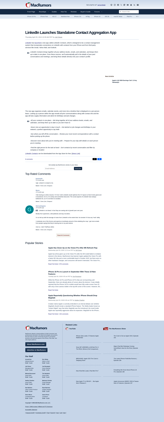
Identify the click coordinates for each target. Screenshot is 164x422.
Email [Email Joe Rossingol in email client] (43, 369)
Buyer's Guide (85, 12)
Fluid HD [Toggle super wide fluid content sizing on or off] (52, 412)
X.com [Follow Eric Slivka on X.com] (47, 362)
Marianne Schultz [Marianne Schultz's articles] (47, 380)
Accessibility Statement (31, 409)
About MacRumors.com (36, 344)
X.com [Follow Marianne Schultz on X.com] (47, 383)
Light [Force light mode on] (61, 412)
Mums (38, 190)
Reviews (74, 12)
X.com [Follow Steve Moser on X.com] (30, 398)
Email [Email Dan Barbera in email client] (26, 391)
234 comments (63, 314)
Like (45, 185)
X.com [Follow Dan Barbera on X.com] (30, 391)
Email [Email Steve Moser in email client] (26, 398)
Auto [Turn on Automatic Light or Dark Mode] (57, 412)
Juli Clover (58, 37)
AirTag (88, 16)
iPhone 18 (97, 16)
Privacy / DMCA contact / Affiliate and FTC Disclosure (39, 406)
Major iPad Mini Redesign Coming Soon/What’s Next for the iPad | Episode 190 (126, 347)
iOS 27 (54, 16)
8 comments (29, 159)
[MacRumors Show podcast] (111, 5)
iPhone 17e (77, 16)
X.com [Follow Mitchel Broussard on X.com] (30, 376)
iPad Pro (129, 16)
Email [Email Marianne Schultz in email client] (43, 383)
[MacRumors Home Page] (38, 5)
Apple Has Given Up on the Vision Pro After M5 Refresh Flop (73, 248)
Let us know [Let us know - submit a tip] (101, 5)
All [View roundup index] (137, 16)
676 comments (63, 264)
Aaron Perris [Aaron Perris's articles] (45, 394)
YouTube (72, 328)
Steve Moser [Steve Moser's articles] (28, 394)
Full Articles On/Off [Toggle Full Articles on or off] (40, 412)
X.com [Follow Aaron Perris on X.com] (47, 398)
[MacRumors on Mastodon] (124, 5)
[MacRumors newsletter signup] (138, 5)
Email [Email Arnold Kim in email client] (26, 362)
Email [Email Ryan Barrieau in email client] (43, 391)
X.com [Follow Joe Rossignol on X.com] (47, 369)
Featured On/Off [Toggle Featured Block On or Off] (30, 412)
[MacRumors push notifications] (131, 5)
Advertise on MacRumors (36, 350)
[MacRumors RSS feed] (134, 5)
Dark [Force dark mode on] (64, 412)
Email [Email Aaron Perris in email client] (43, 398)
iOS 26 (107, 16)
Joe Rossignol (77, 276)
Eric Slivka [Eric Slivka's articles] (45, 359)
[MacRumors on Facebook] (118, 5)
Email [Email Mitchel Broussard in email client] (26, 376)
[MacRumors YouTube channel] (128, 5)
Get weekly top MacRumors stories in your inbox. (63, 165)
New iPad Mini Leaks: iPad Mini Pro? (87, 370)
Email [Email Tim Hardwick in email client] (43, 376)
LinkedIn (28, 43)
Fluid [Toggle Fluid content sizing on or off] (48, 412)
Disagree (49, 185)
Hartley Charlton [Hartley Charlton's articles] (29, 380)
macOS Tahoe (118, 16)
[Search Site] (129, 11)
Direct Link (75, 153)
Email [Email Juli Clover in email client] (26, 369)
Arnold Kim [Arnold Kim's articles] (28, 359)
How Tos (64, 12)
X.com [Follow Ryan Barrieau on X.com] (47, 391)
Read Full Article (53, 264)
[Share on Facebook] (99, 159)
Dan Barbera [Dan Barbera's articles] (28, 387)
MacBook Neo (65, 16)
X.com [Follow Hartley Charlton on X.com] (30, 383)
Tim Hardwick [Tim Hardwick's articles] (46, 373)
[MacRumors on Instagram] (115, 5)
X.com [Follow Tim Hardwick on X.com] (47, 376)
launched (38, 43)
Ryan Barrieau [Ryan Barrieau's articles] (46, 387)
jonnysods (39, 178)
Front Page (31, 12)
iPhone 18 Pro (31, 16)
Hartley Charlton (80, 300)
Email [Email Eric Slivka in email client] (43, 362)
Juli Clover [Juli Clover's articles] (28, 366)
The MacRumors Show (117, 328)
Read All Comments (63, 235)
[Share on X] (95, 159)
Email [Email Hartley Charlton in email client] (26, 383)
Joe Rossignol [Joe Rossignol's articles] (46, 366)
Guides (54, 12)
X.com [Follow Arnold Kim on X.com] (30, 362)
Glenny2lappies (41, 206)
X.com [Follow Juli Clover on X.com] (30, 369)
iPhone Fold (44, 16)
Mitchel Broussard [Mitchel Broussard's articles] (30, 373)
